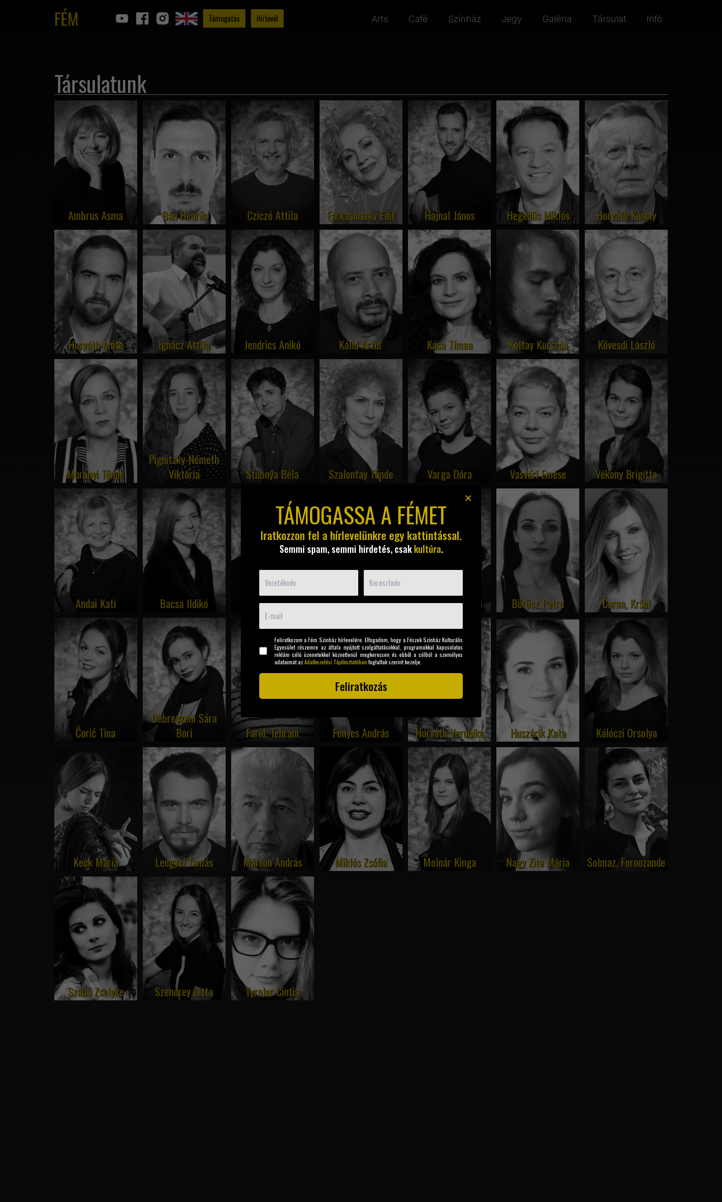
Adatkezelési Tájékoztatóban (335, 662)
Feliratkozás (361, 686)
